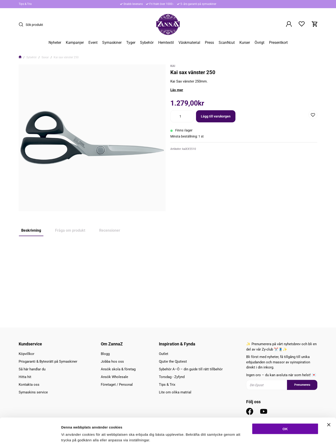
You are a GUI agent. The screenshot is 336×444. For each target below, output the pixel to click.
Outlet (163, 354)
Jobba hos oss (112, 361)
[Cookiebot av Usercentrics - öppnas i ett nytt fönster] (30, 434)
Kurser (244, 43)
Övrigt (259, 43)
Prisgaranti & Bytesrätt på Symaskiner (48, 361)
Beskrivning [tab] (31, 230)
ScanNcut (227, 43)
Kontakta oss (29, 384)
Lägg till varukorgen (216, 116)
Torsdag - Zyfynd (172, 377)
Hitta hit (25, 377)
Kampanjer (75, 43)
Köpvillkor (26, 354)
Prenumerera (302, 384)
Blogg (105, 354)
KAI (172, 66)
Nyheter (55, 43)
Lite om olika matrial (175, 392)
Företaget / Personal (117, 384)
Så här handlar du (32, 369)
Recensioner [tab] (109, 230)
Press (209, 43)
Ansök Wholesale (114, 377)
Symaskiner (112, 43)
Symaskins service (33, 392)
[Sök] (22, 24)
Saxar (45, 57)
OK (285, 405)
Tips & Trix (25, 4)
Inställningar (253, 435)
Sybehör (147, 43)
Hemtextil (166, 43)
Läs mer (176, 90)
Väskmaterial (189, 43)
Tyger (130, 43)
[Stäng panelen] (328, 400)
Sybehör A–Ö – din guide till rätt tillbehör (191, 369)
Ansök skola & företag (118, 369)
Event (93, 43)
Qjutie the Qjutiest (173, 361)
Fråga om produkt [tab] (70, 230)
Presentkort (278, 43)
